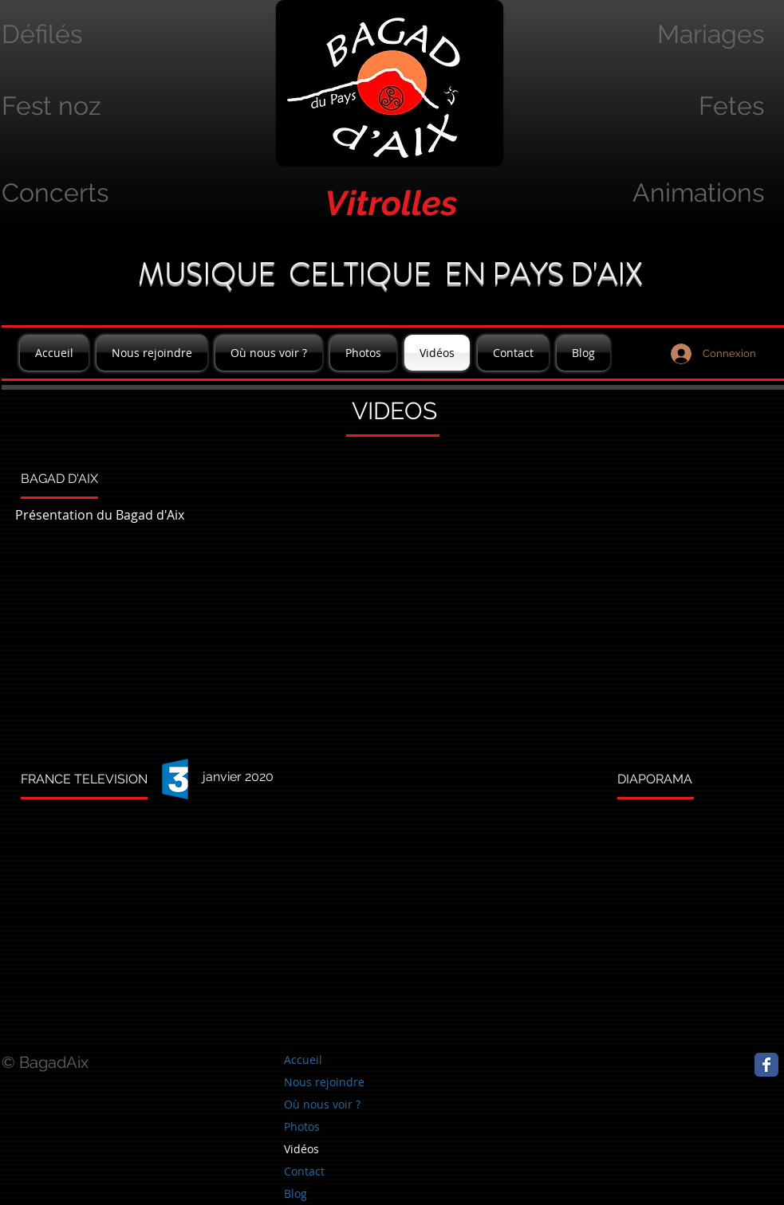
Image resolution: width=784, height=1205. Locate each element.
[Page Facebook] (766, 1065)
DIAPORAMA (654, 779)
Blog (295, 1193)
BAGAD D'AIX (59, 478)
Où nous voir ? (322, 1104)
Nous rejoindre (324, 1081)
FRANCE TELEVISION (84, 779)
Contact (304, 1171)
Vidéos (301, 1148)
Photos (302, 1126)
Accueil (303, 1059)
